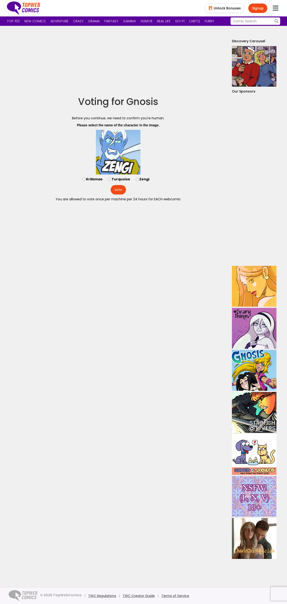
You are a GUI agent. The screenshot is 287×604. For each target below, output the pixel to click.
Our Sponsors (243, 91)
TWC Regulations (102, 595)
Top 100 (13, 21)
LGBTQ (194, 21)
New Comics (35, 21)
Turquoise (121, 179)
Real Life (163, 21)
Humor (146, 21)
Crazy (78, 21)
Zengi (144, 179)
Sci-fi (180, 21)
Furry (209, 21)
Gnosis (142, 101)
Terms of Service (175, 595)
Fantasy (111, 21)
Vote (118, 189)
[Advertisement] (118, 61)
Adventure (59, 21)
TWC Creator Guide (139, 595)
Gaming (129, 21)
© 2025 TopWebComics (61, 595)
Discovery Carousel (248, 41)
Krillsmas (94, 179)
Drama (94, 21)
